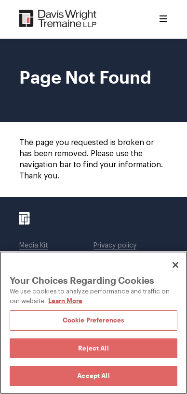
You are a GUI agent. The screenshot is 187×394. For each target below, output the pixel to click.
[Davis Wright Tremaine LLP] (58, 19)
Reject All (93, 348)
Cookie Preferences (93, 320)
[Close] (175, 265)
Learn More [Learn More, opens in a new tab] (65, 301)
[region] (93, 322)
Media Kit (33, 245)
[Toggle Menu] (163, 19)
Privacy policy (115, 245)
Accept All (93, 375)
